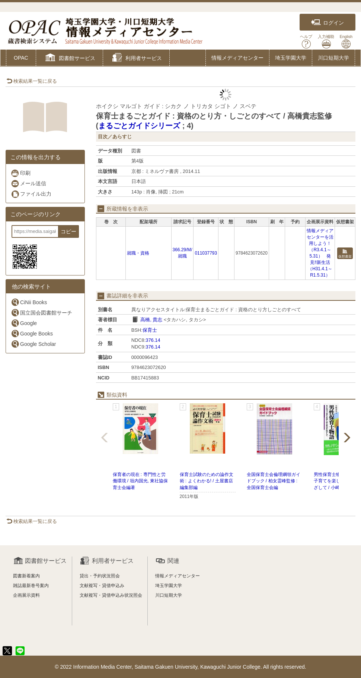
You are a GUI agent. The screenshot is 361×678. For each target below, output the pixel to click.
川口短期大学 (333, 58)
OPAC (21, 58)
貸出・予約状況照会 (100, 575)
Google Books (32, 333)
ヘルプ (306, 41)
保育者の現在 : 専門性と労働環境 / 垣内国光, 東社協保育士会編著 (140, 481)
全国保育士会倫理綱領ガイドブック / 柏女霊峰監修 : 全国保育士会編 (273, 481)
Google (24, 323)
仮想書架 (345, 253)
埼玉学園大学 (290, 58)
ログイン (327, 23)
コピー (68, 231)
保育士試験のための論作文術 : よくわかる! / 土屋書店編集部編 (206, 481)
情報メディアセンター (237, 58)
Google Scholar (33, 344)
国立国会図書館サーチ (41, 312)
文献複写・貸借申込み (102, 585)
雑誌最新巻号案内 (31, 585)
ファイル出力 (31, 194)
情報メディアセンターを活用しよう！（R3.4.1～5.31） (320, 243)
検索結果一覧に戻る (31, 81)
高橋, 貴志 (151, 319)
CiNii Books (29, 302)
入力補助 (326, 41)
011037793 (206, 253)
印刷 (21, 173)
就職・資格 (138, 253)
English (346, 41)
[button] (69, 58)
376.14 (153, 340)
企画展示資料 (26, 595)
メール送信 (28, 183)
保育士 (150, 330)
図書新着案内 (26, 575)
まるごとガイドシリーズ (139, 126)
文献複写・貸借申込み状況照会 (111, 595)
